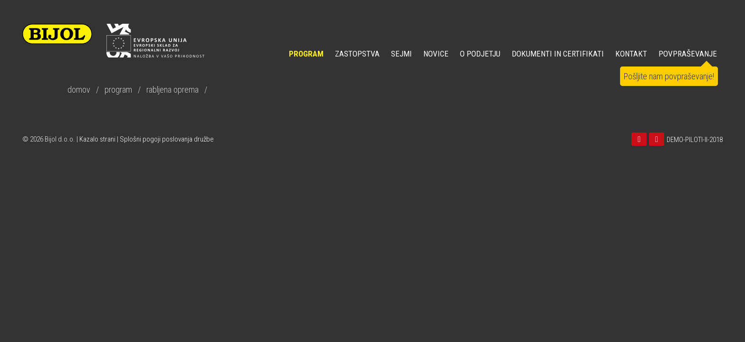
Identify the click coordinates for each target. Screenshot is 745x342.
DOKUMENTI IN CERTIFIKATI (558, 53)
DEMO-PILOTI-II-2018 (695, 139)
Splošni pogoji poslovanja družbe (167, 139)
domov (78, 90)
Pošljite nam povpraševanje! (669, 76)
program (118, 90)
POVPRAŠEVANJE (688, 53)
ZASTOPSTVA (357, 53)
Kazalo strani (97, 139)
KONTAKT (631, 53)
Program (306, 53)
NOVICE (436, 53)
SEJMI (401, 53)
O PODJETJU (480, 53)
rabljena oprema (172, 90)
